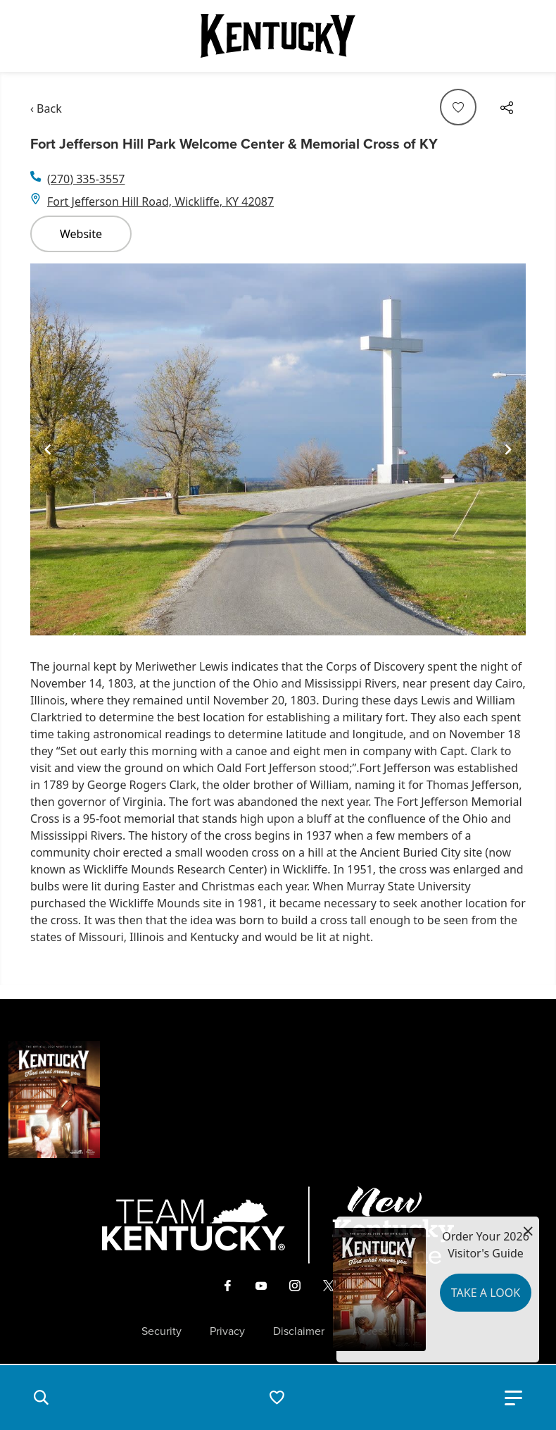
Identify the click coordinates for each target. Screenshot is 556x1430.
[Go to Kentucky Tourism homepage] (278, 36)
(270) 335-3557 (86, 179)
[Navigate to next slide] (508, 449)
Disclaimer (298, 1331)
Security (161, 1331)
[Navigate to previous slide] (47, 449)
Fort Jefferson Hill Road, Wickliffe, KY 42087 (160, 201)
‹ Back (46, 108)
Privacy (227, 1331)
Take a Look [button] (485, 1292)
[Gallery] (278, 449)
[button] (41, 1397)
